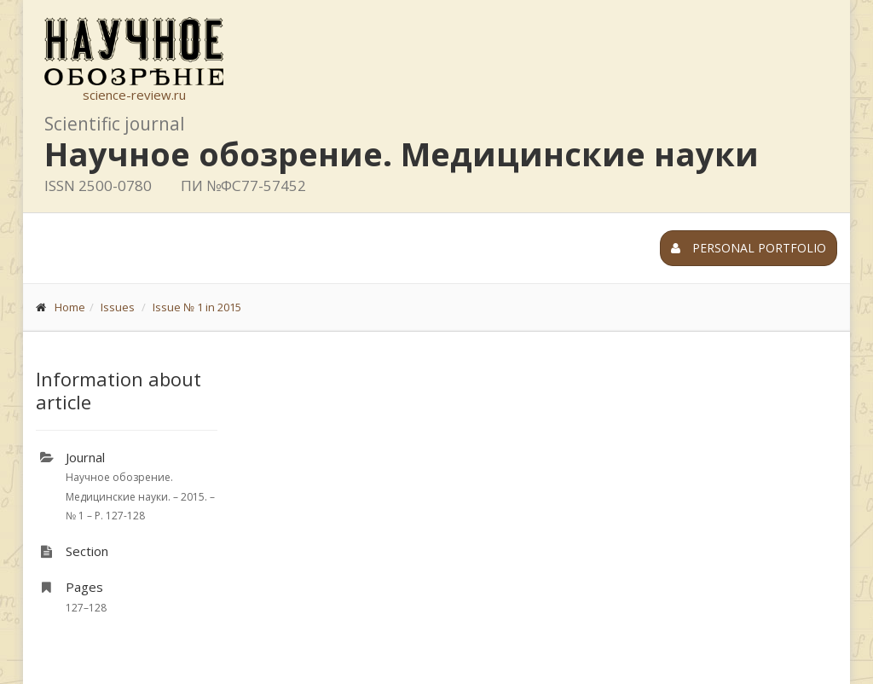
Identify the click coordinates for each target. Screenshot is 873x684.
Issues (118, 307)
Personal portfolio (748, 248)
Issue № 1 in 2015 (197, 307)
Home (70, 307)
